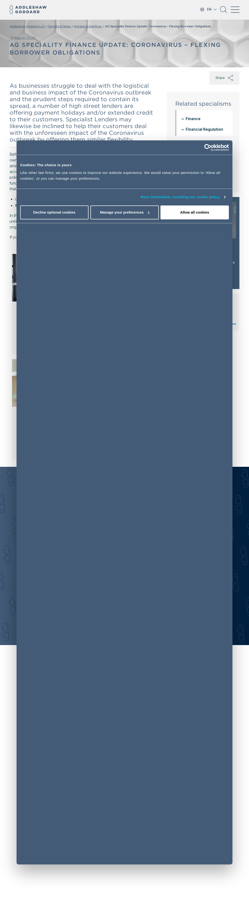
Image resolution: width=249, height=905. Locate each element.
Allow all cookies (194, 212)
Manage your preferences (124, 212)
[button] (223, 11)
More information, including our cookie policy (180, 197)
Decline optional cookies (54, 212)
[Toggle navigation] (235, 9)
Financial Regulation (204, 129)
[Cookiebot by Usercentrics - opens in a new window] (208, 147)
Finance (193, 118)
